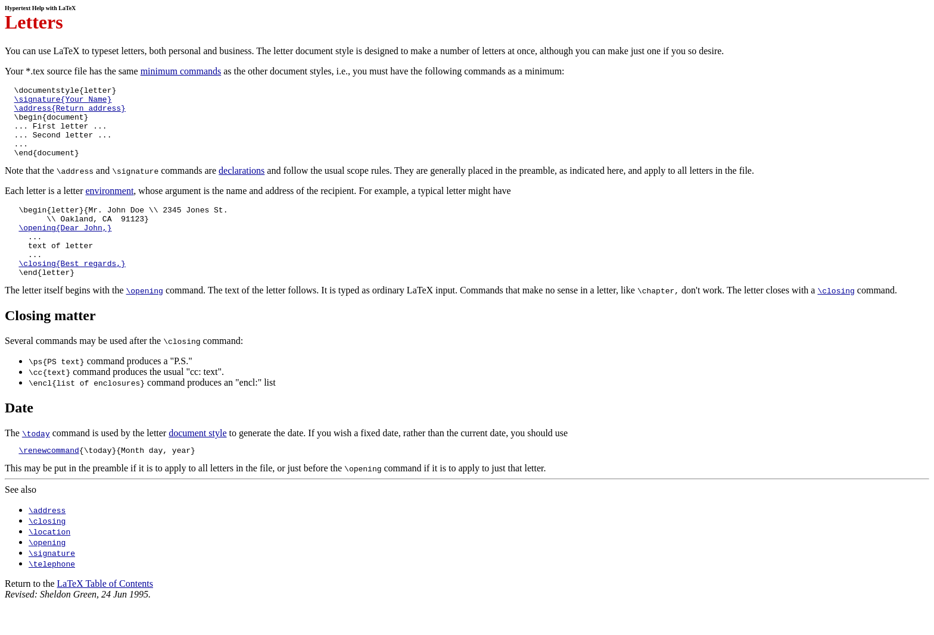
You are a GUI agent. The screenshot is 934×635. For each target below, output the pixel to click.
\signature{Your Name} (63, 102)
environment (109, 205)
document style (197, 461)
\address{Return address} (70, 113)
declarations (241, 185)
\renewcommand (48, 480)
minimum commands (181, 71)
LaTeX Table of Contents (105, 614)
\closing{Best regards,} (71, 289)
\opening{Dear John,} (64, 247)
